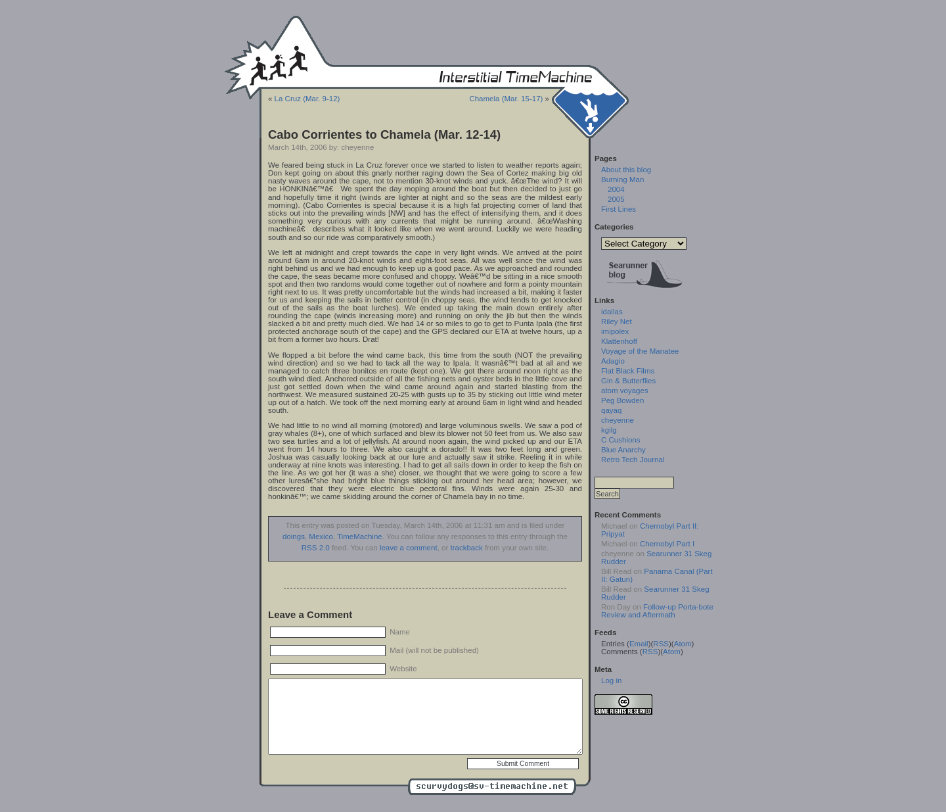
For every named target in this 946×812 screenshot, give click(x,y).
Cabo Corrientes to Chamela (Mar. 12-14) (384, 134)
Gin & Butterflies (628, 381)
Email (638, 644)
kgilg (609, 430)
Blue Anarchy (623, 450)
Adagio (613, 361)
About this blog (626, 170)
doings (293, 536)
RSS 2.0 (316, 548)
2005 (616, 199)
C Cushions (621, 440)
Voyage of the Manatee (640, 351)
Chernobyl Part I (667, 544)
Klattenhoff (619, 341)
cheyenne (617, 420)
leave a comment (409, 548)
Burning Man (622, 179)
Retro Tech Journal (632, 460)
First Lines (618, 209)
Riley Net (616, 321)
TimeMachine (359, 536)
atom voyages (624, 390)
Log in (611, 680)
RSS (661, 644)
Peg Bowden (622, 400)
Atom (683, 644)
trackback (466, 548)
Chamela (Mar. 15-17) (506, 99)
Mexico (320, 536)
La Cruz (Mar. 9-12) (307, 99)
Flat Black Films (627, 371)
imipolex (615, 331)
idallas (612, 312)
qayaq (611, 410)
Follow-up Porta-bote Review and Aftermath (657, 611)
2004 (616, 189)
